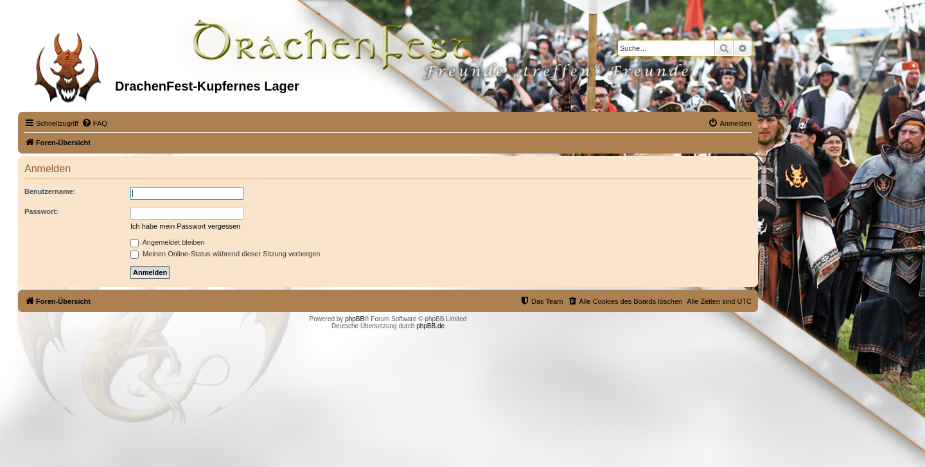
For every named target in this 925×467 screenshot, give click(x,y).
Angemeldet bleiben (167, 242)
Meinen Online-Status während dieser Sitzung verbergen (225, 254)
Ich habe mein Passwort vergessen (185, 226)
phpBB (354, 318)
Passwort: (41, 211)
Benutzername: (49, 191)
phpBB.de (430, 326)
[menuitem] (94, 123)
